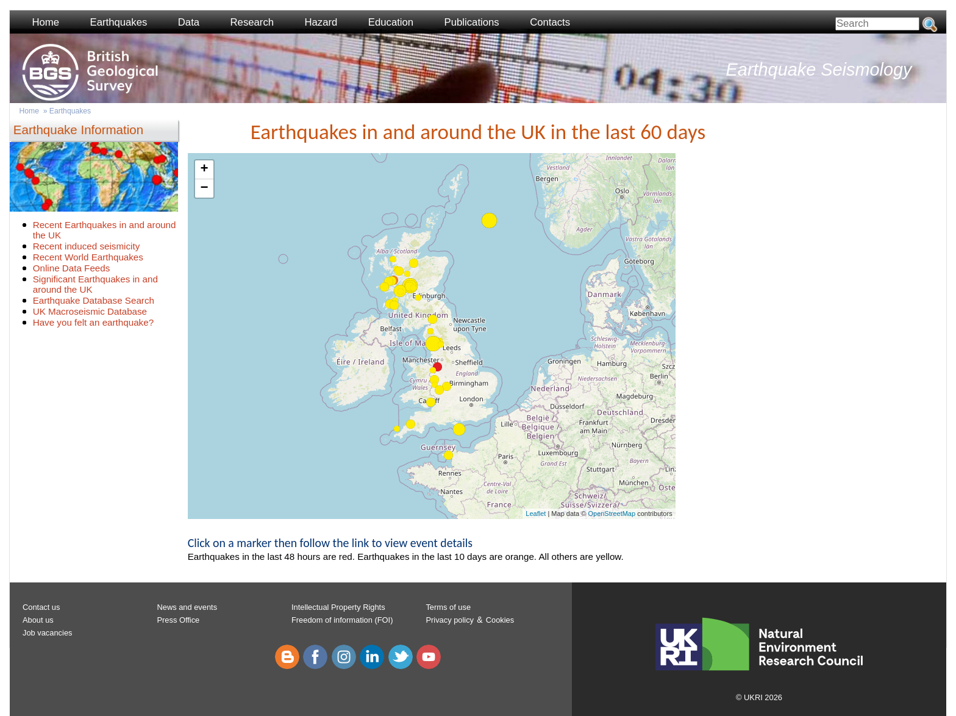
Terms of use (448, 607)
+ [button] (205, 169)
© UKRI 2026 (759, 697)
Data (188, 22)
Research (252, 22)
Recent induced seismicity (86, 246)
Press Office (178, 620)
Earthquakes (119, 22)
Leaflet (536, 513)
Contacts (550, 22)
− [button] (205, 188)
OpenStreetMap (611, 513)
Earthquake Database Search (93, 300)
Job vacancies (48, 632)
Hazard (321, 22)
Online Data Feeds (71, 268)
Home (45, 22)
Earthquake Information (78, 130)
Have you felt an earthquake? (93, 322)
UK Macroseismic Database (90, 311)
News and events (187, 607)
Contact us (41, 607)
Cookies (500, 620)
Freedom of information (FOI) (342, 620)
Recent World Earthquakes (88, 257)
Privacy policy (450, 620)
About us (38, 620)
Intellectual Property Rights (338, 607)
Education (390, 22)
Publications (471, 22)
